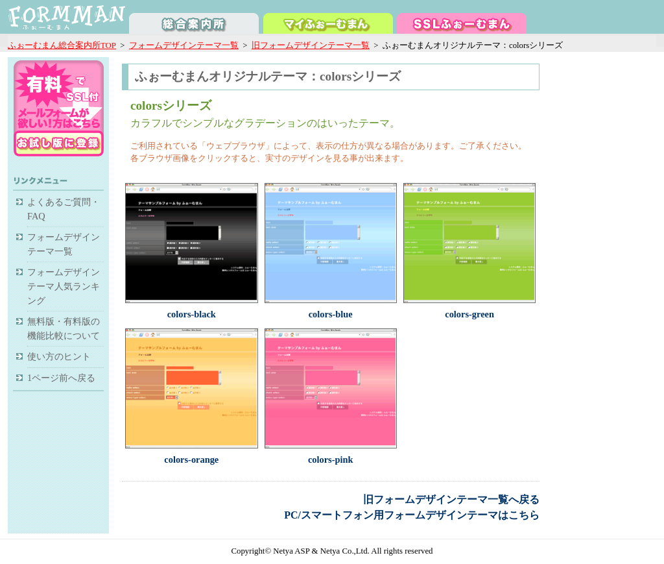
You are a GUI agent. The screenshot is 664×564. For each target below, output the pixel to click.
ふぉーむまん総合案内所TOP (62, 45)
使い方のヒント (59, 356)
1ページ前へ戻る (61, 378)
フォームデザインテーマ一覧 (184, 45)
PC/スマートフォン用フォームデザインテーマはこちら (412, 515)
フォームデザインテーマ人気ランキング (63, 286)
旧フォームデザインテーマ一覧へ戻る (451, 499)
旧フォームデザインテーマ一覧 (311, 45)
